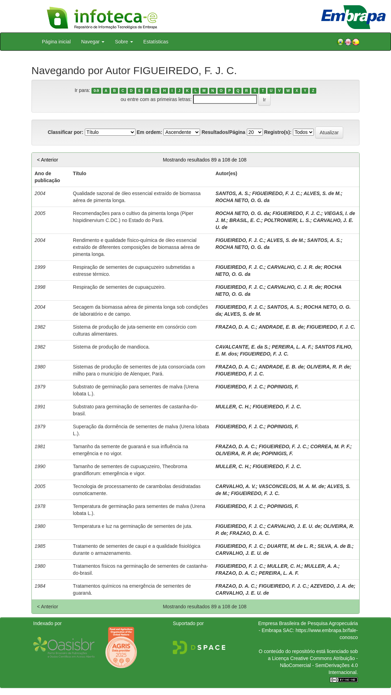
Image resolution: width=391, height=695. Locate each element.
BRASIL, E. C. (245, 220)
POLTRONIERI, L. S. (287, 220)
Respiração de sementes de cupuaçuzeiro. (119, 287)
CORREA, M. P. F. (330, 446)
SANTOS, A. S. (232, 193)
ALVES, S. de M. (322, 193)
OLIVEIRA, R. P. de (328, 367)
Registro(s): (278, 132)
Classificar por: (65, 132)
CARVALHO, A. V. (235, 486)
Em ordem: (149, 132)
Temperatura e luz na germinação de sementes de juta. (132, 526)
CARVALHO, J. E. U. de (293, 526)
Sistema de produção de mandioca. (111, 347)
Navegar (93, 41)
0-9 (96, 90)
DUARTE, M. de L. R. (291, 546)
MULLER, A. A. (321, 566)
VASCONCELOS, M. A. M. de (291, 486)
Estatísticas (156, 41)
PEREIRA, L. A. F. (292, 347)
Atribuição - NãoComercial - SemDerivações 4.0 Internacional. (319, 665)
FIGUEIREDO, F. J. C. (276, 193)
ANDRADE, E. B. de (281, 327)
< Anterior (47, 160)
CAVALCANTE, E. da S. (242, 347)
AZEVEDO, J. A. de (332, 586)
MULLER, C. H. (232, 406)
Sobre (124, 41)
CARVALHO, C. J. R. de (294, 267)
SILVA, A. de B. (334, 546)
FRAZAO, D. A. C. (235, 327)
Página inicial (56, 41)
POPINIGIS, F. (282, 386)
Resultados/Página (223, 132)
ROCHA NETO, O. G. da (242, 200)
